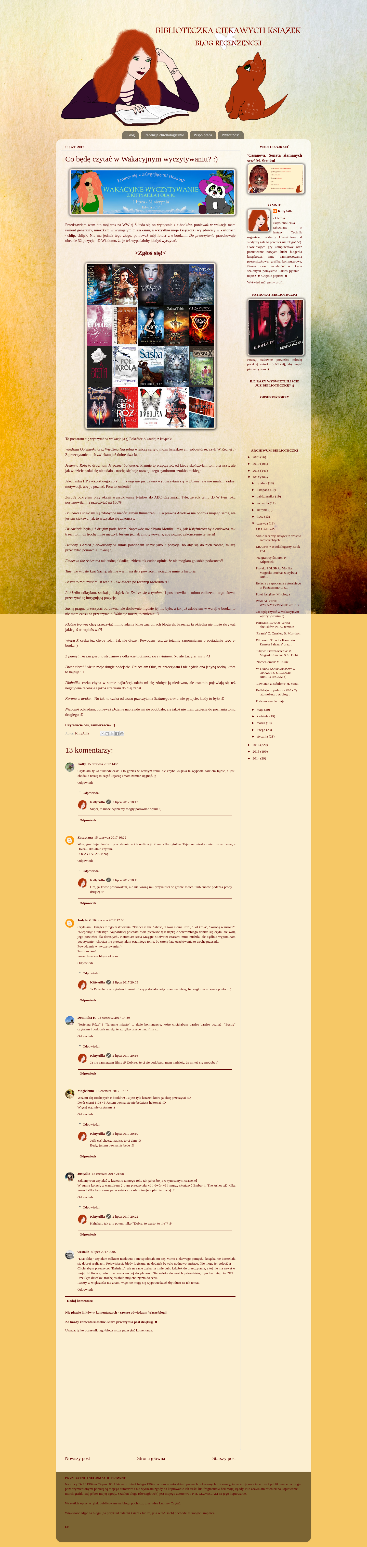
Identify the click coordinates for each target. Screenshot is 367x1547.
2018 (256, 470)
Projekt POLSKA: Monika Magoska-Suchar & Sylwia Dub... (276, 572)
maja (260, 710)
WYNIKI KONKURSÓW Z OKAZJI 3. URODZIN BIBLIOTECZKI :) (275, 673)
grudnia (262, 483)
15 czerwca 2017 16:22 (110, 837)
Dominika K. (86, 1017)
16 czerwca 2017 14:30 (114, 1017)
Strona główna (151, 1458)
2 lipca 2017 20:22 (125, 1216)
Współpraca (203, 135)
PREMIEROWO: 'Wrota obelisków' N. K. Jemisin (275, 625)
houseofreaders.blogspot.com (97, 956)
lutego (261, 730)
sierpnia (262, 510)
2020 (256, 457)
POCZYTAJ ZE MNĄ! (93, 854)
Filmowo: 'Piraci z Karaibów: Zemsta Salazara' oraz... (276, 642)
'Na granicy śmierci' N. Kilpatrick (271, 560)
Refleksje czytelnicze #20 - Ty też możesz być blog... (277, 692)
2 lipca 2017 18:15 (125, 880)
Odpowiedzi (91, 793)
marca (261, 723)
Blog (131, 135)
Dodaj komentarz (80, 1301)
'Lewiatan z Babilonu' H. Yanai (277, 683)
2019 (256, 464)
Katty (81, 764)
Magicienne (86, 1091)
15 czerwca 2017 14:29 (103, 764)
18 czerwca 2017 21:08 (108, 1174)
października (266, 496)
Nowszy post (77, 1458)
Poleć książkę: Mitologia (273, 594)
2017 (256, 477)
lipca (260, 516)
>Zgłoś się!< (150, 252)
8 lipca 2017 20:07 (104, 1252)
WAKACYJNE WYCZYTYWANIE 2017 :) (277, 603)
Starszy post (224, 1458)
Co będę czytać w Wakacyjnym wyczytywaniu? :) (277, 614)
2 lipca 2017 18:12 (125, 802)
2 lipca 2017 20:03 (125, 982)
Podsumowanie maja (270, 701)
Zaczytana (85, 837)
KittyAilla (97, 802)
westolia (83, 1252)
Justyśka (83, 1174)
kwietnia (263, 716)
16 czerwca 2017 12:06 (108, 920)
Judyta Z (84, 920)
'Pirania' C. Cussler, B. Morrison (278, 633)
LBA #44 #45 (265, 529)
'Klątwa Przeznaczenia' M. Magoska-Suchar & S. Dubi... (278, 653)
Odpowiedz (85, 782)
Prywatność (231, 135)
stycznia (263, 736)
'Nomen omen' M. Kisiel (273, 662)
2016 (256, 745)
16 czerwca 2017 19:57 (112, 1091)
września (263, 503)
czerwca (263, 523)
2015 (256, 751)
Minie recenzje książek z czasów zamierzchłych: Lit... (278, 538)
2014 (256, 758)
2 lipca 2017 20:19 (125, 1134)
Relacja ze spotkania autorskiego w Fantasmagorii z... (278, 585)
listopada (263, 490)
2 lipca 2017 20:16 (125, 1055)
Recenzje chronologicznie (164, 135)
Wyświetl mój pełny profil (265, 282)
